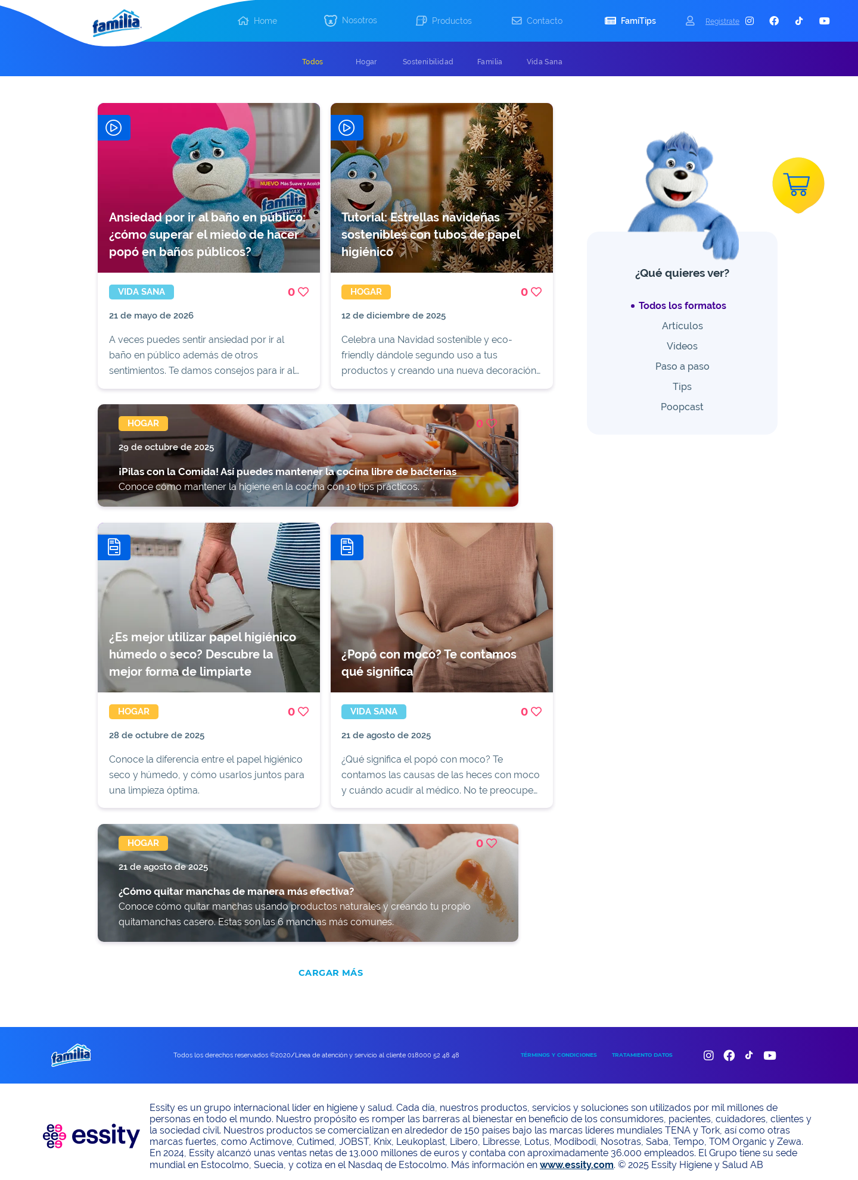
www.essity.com (577, 1155)
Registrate (722, 21)
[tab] (313, 62)
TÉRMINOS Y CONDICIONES (559, 1045)
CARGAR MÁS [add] (331, 964)
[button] (350, 21)
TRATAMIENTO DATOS (642, 1045)
